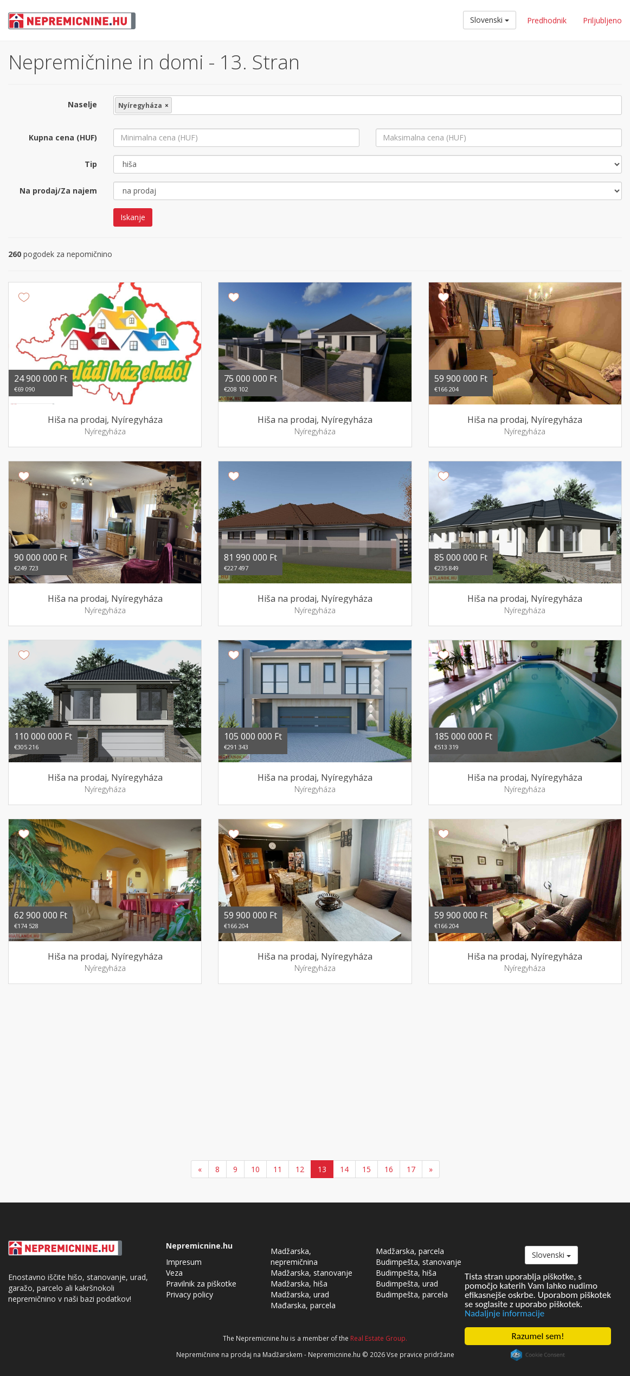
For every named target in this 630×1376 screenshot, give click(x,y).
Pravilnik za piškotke (201, 1283)
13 (322, 1169)
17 (411, 1169)
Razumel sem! (538, 1336)
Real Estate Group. (378, 1338)
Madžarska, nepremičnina (294, 1256)
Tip (91, 164)
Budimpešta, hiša (406, 1273)
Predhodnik (547, 20)
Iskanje (132, 217)
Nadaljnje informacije (504, 1313)
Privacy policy (189, 1294)
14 (344, 1169)
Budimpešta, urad (407, 1283)
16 (388, 1169)
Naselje (82, 104)
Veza (174, 1273)
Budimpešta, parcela (412, 1294)
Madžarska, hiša (299, 1283)
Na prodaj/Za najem (58, 190)
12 (299, 1169)
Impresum (184, 1262)
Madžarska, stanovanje (311, 1273)
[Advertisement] (315, 1073)
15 (366, 1169)
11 (277, 1169)
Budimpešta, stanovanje (418, 1262)
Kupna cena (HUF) (63, 137)
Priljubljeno (602, 20)
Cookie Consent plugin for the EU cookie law (538, 1355)
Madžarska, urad (300, 1294)
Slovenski (489, 20)
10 (255, 1169)
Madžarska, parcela (410, 1251)
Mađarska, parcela (303, 1305)
